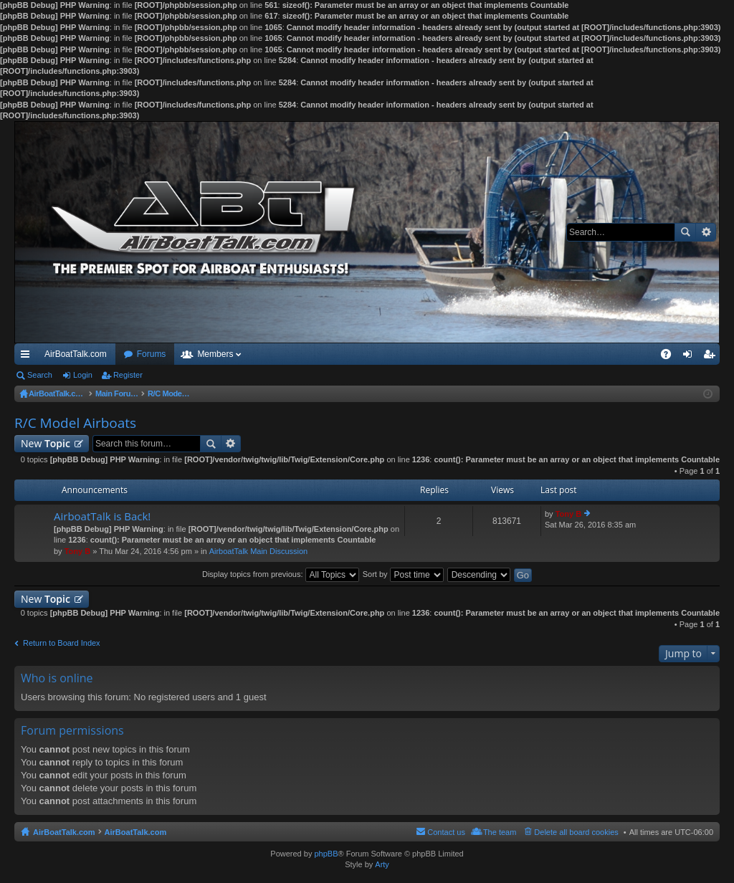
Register (128, 375)
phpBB (326, 853)
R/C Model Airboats (75, 423)
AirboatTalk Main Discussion (258, 551)
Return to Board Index (61, 643)
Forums (151, 354)
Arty (382, 864)
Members (215, 354)
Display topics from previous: (280, 574)
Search (685, 232)
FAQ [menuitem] (670, 357)
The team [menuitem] (499, 832)
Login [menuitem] (690, 357)
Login (82, 375)
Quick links (28, 357)
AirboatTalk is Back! (102, 516)
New (45, 443)
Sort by (403, 574)
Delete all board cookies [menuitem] (576, 832)
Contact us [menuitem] (446, 832)
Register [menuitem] (712, 357)
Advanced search (705, 232)
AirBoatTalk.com (75, 354)
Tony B (77, 551)
